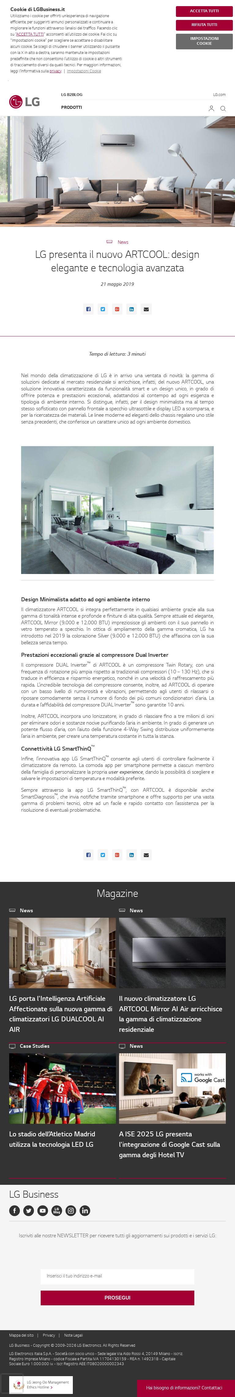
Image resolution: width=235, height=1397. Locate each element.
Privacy (49, 1336)
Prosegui (117, 1297)
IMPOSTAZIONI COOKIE (204, 41)
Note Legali (73, 1336)
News (123, 242)
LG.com (219, 95)
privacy (55, 71)
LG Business (20, 1346)
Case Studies (35, 1046)
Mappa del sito (21, 1336)
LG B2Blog (71, 95)
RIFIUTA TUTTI (204, 25)
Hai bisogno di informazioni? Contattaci (184, 1388)
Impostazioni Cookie (84, 71)
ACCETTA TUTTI (30, 35)
